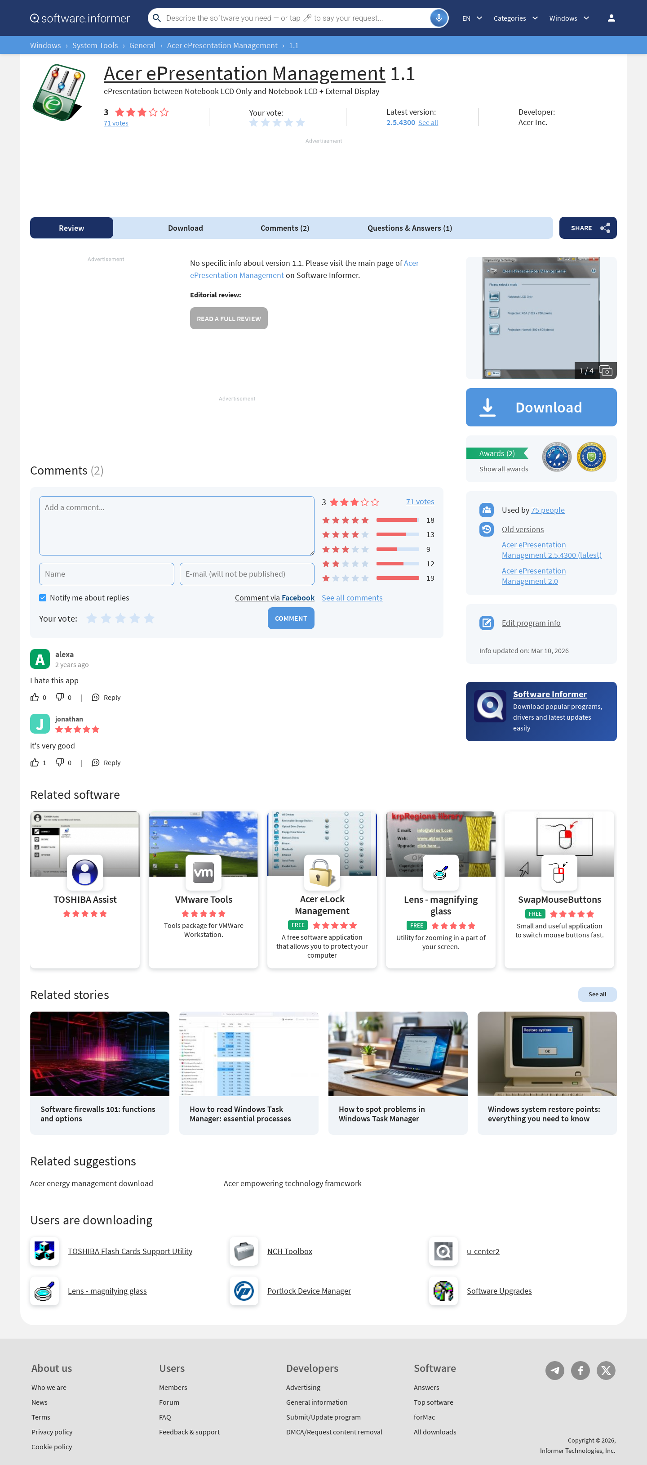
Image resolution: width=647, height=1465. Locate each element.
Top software (433, 1402)
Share (581, 227)
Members (173, 1387)
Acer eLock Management (322, 905)
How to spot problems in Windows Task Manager (382, 1114)
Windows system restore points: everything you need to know (544, 1114)
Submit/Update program (323, 1416)
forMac (424, 1416)
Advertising (303, 1387)
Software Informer (550, 693)
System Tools (95, 45)
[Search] (297, 18)
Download (185, 228)
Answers (410, 228)
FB (580, 1370)
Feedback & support (189, 1431)
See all (428, 122)
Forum (169, 1402)
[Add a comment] (177, 526)
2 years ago (72, 664)
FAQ (165, 1416)
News (39, 1402)
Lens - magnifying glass (441, 905)
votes (116, 122)
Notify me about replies (84, 597)
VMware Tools (203, 899)
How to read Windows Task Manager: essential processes (240, 1114)
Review (71, 228)
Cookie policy (51, 1446)
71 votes (420, 501)
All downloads (435, 1431)
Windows (45, 45)
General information (317, 1402)
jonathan (69, 718)
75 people (548, 510)
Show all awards (503, 468)
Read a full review (229, 318)
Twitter (606, 1370)
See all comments (352, 597)
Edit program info (531, 623)
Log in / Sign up (607, 18)
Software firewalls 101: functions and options (97, 1114)
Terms (40, 1416)
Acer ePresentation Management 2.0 (534, 575)
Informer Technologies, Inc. (578, 1450)
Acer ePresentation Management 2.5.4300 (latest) (552, 549)
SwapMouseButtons (559, 899)
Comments (285, 228)
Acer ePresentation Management (222, 45)
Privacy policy (51, 1431)
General (142, 45)
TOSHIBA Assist (85, 899)
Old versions (523, 529)
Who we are (48, 1387)
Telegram (554, 1370)
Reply (112, 697)
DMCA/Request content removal (334, 1431)
